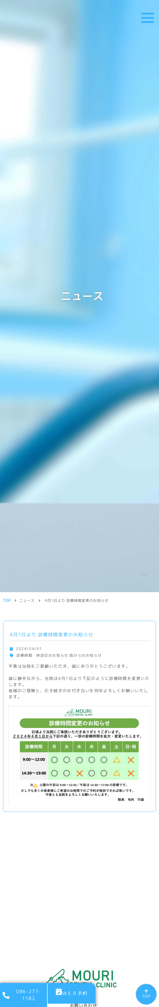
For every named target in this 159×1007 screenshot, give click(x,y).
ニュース (27, 535)
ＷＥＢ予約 (74, 993)
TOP (146, 996)
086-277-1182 (28, 995)
